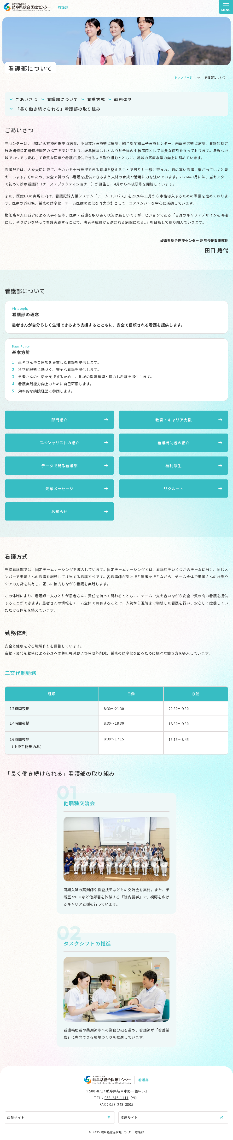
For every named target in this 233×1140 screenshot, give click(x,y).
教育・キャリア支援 (173, 420)
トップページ (184, 77)
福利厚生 (173, 465)
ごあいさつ (26, 99)
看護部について (62, 99)
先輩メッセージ (59, 488)
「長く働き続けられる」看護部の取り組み (57, 109)
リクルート (173, 488)
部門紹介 (59, 420)
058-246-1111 (116, 1097)
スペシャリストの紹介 (60, 442)
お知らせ (59, 511)
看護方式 (96, 99)
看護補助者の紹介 (173, 442)
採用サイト (129, 1117)
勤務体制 (123, 99)
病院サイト (16, 1117)
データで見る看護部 (59, 465)
